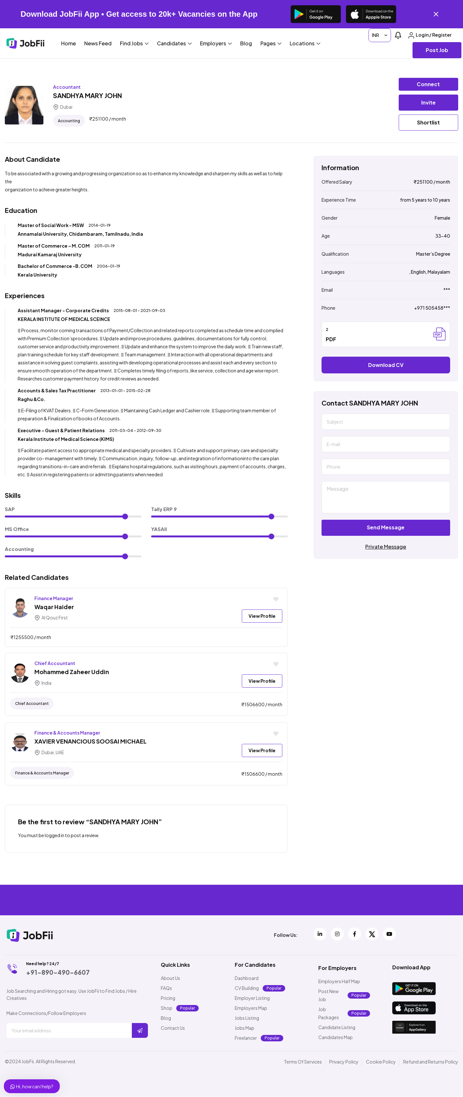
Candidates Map (335, 1037)
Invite (428, 102)
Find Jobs (134, 43)
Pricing (168, 998)
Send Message (385, 527)
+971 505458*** (432, 308)
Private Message (385, 546)
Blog (246, 43)
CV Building (247, 988)
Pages (270, 43)
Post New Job (328, 995)
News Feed (98, 43)
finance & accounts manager (42, 773)
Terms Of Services (303, 1062)
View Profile (262, 616)
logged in (54, 835)
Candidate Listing (336, 1027)
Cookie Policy (381, 1062)
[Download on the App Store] (371, 14)
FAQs (166, 988)
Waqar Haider (54, 606)
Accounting (69, 120)
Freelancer (246, 1038)
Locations (305, 43)
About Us (170, 978)
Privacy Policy (344, 1062)
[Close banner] (436, 14)
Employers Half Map (339, 981)
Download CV (386, 364)
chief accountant (32, 703)
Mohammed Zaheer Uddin (71, 671)
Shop (166, 1008)
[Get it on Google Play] (316, 14)
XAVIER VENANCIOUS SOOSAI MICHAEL (90, 741)
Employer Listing (252, 998)
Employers (216, 43)
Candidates (174, 43)
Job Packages (328, 1013)
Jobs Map (244, 1028)
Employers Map (251, 1008)
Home (68, 43)
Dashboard (247, 978)
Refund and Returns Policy (430, 1062)
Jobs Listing (247, 1018)
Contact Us (173, 1028)
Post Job (437, 50)
